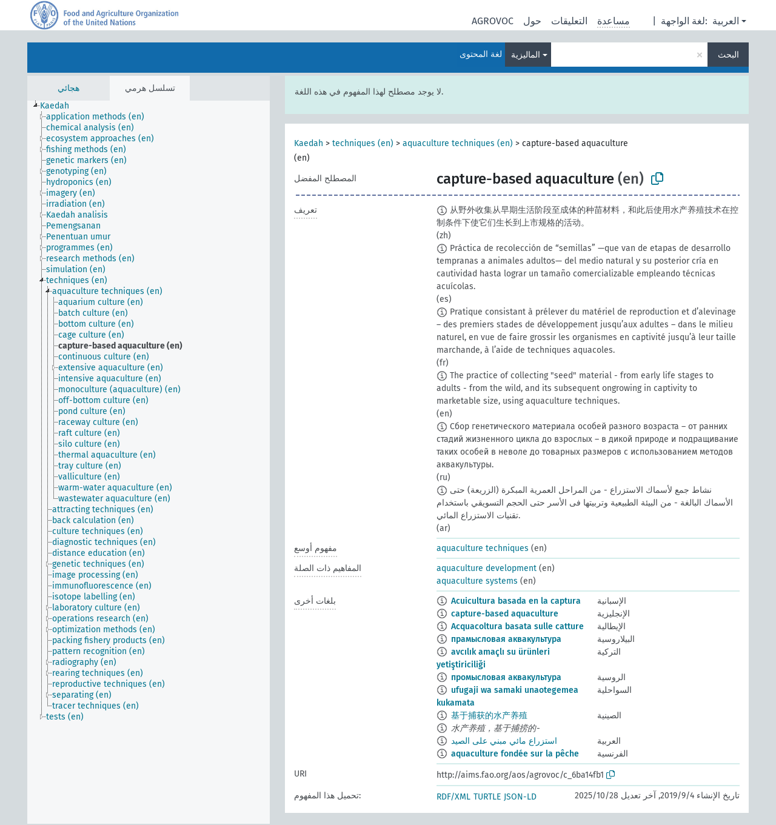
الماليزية (525, 55)
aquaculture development (486, 568)
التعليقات (569, 21)
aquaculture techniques (482, 548)
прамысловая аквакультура (506, 639)
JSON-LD (520, 797)
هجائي (68, 88)
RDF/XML (453, 797)
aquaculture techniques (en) (458, 143)
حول (532, 21)
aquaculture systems (477, 581)
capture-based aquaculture (504, 614)
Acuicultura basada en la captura (516, 601)
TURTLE (487, 797)
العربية (725, 21)
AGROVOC (492, 21)
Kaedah (308, 143)
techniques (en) (362, 143)
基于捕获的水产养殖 (489, 715)
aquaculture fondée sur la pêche (515, 754)
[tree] (148, 462)
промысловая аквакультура (506, 677)
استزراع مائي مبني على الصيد (504, 741)
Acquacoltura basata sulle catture (517, 626)
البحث (728, 55)
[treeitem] (59, 106)
